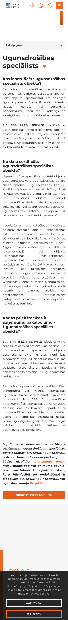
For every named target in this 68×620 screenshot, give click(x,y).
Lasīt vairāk (34, 603)
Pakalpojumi (19, 569)
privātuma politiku (38, 593)
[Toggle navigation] (59, 5)
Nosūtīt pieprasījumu (34, 495)
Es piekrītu (34, 614)
